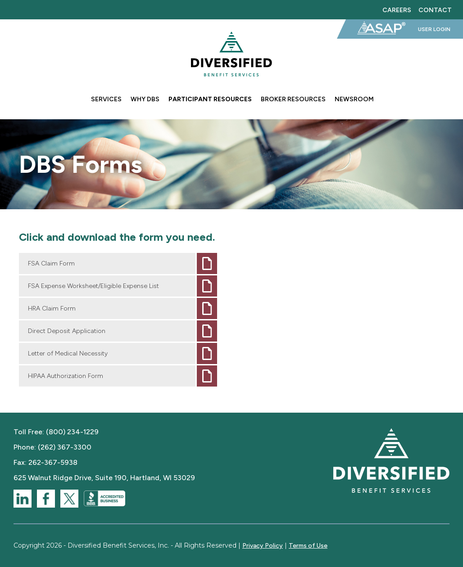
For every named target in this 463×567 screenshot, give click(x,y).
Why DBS (145, 99)
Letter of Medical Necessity (68, 353)
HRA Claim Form (52, 308)
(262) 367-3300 (64, 447)
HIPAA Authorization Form (65, 376)
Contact (435, 10)
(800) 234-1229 (72, 432)
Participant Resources (210, 99)
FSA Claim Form (51, 263)
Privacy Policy (262, 545)
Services (106, 99)
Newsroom (354, 99)
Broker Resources (293, 99)
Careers (396, 10)
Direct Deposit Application (66, 331)
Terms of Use (308, 545)
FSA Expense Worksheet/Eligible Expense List (93, 286)
